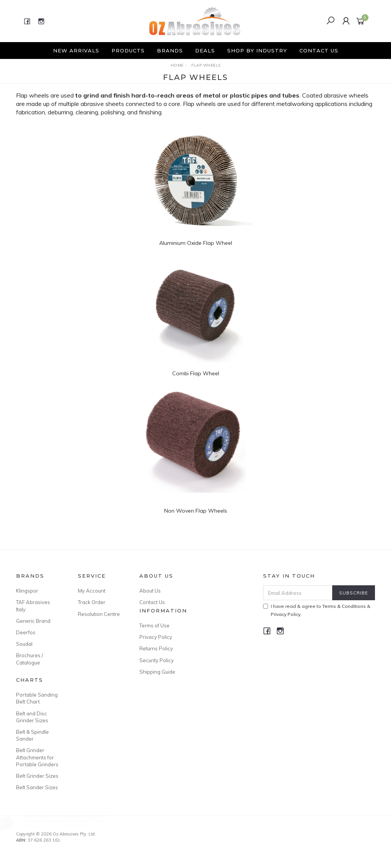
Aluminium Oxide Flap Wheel (195, 242)
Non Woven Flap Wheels (195, 510)
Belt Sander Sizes (37, 787)
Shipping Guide (157, 672)
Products (128, 50)
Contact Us (318, 50)
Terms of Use (154, 625)
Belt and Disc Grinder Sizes (32, 716)
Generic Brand (33, 621)
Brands (170, 50)
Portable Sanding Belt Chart (37, 698)
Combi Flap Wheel (195, 373)
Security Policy (156, 660)
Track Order (91, 602)
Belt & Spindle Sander (32, 735)
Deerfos (26, 632)
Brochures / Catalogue (29, 658)
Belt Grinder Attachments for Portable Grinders (37, 757)
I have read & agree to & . (316, 610)
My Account (91, 591)
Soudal (24, 644)
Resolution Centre (99, 614)
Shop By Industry (257, 50)
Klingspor (27, 591)
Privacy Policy (155, 637)
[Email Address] (298, 592)
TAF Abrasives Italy (33, 605)
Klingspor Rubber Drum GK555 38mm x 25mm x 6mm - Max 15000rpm (73, 823)
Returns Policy (156, 648)
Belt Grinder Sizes (37, 776)
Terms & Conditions (344, 606)
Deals (205, 50)
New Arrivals (76, 50)
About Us (150, 591)
